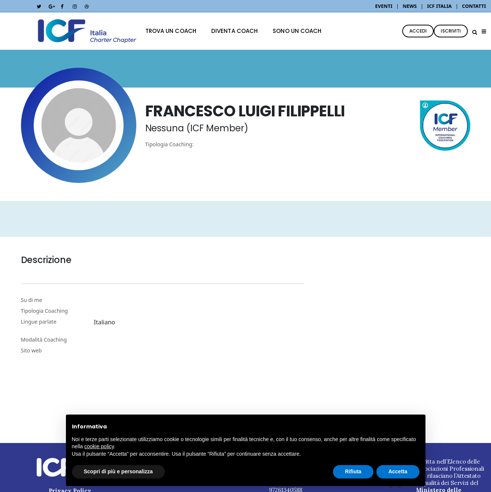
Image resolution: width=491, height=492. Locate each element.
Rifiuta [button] (353, 471)
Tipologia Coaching (44, 310)
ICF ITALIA (439, 6)
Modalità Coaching (44, 339)
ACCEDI (418, 31)
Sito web (31, 350)
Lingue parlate (39, 321)
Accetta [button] (397, 471)
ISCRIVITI (451, 31)
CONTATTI (474, 6)
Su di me (31, 299)
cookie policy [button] (99, 446)
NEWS (410, 6)
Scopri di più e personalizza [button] (118, 471)
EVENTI (384, 6)
